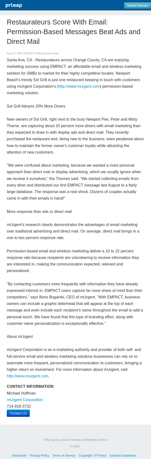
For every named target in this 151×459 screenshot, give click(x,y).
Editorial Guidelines (123, 455)
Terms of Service (63, 455)
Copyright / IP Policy (92, 455)
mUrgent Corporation (25, 400)
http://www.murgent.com (79, 86)
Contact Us (18, 413)
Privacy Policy (39, 455)
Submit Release (137, 5)
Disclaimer (19, 455)
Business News (50, 53)
